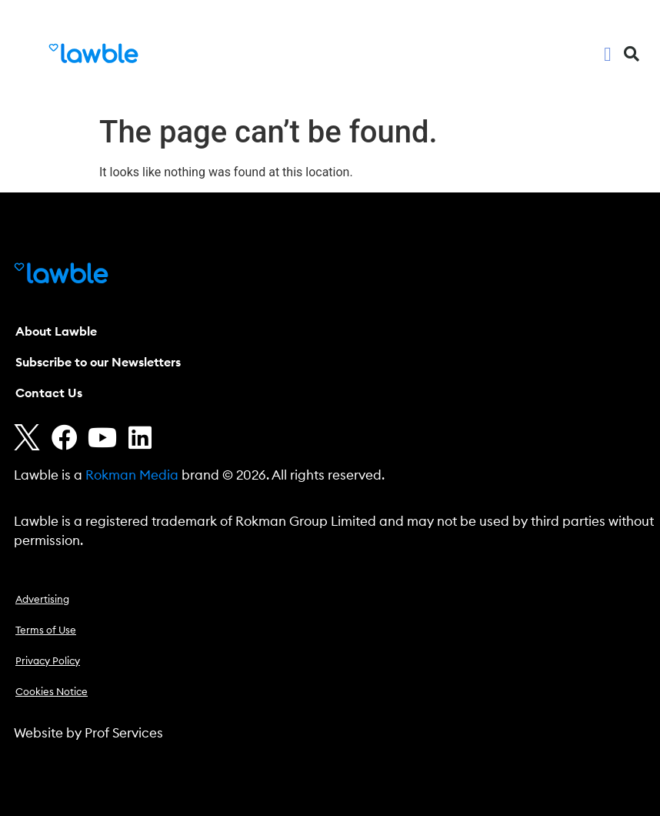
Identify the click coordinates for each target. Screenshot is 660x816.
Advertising (42, 600)
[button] (607, 54)
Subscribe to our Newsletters (98, 362)
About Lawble (56, 332)
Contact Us (48, 393)
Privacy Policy (47, 662)
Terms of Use (45, 631)
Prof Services (124, 733)
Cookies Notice (51, 692)
